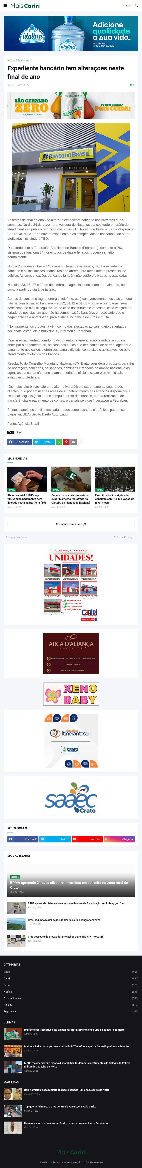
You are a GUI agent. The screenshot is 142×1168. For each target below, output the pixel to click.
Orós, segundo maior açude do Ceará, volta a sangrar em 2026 (64, 920)
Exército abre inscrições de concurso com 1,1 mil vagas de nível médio (114, 499)
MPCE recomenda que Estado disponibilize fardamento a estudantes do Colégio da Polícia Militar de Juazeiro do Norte (77, 1065)
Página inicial (15, 60)
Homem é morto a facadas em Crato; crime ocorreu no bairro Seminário (66, 1123)
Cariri (71, 979)
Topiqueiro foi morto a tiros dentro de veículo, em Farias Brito (60, 1106)
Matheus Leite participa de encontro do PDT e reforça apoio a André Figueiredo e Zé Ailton (77, 1046)
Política (71, 1005)
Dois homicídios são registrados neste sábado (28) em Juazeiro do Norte (66, 1089)
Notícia (71, 992)
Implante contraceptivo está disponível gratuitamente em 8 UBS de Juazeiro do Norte (74, 1029)
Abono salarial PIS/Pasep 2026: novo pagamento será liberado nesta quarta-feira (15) (26, 499)
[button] (5, 6)
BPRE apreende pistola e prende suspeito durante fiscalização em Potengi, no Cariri (77, 903)
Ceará (71, 985)
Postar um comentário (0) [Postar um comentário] (71, 524)
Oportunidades (71, 998)
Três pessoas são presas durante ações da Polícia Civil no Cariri (65, 936)
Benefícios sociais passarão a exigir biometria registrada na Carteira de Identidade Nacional (70, 499)
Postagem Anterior (17, 537)
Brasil (29, 60)
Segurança (71, 1011)
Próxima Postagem (125, 537)
